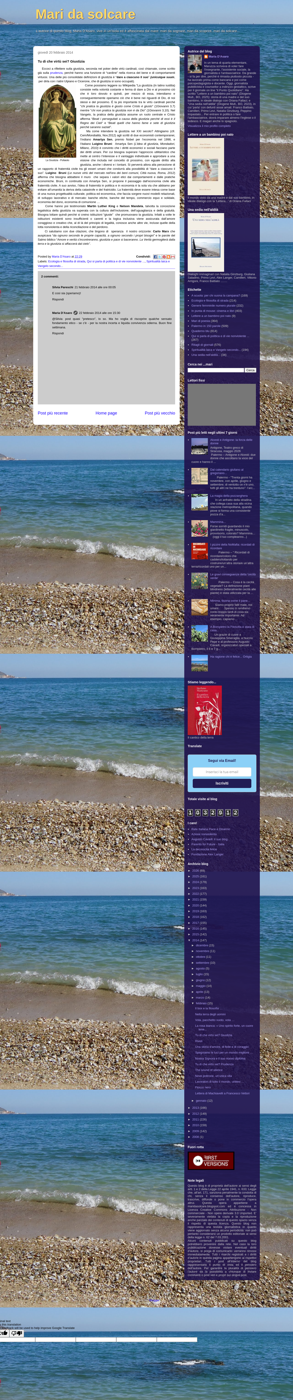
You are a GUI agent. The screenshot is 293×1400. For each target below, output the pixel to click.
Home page (106, 413)
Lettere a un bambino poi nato (211, 316)
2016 (196, 928)
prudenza (56, 72)
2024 (196, 882)
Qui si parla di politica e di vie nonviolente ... (116, 261)
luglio (200, 974)
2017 (196, 923)
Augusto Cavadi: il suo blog (209, 839)
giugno (201, 980)
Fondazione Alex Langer (207, 854)
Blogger (154, 1300)
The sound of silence (208, 1070)
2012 (196, 1113)
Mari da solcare (85, 14)
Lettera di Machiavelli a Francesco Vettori (222, 1093)
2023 (196, 888)
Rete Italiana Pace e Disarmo (210, 829)
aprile (200, 992)
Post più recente (53, 413)
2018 (196, 917)
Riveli (198, 1041)
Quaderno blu (200, 331)
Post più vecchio (160, 413)
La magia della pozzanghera (228, 495)
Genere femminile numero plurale (213, 305)
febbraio (202, 1003)
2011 (196, 1119)
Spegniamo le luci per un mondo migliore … (224, 1052)
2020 (196, 905)
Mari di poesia (200, 321)
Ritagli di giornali (202, 344)
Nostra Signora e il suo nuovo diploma (220, 1058)
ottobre (201, 956)
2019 (196, 911)
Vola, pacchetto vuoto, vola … (214, 1020)
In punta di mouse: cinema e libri (212, 311)
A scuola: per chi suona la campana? (215, 295)
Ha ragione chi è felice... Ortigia (231, 656)
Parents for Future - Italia (207, 844)
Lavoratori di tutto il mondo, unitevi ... (219, 1081)
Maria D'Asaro (61, 256)
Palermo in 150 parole (205, 326)
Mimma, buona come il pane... (230, 600)
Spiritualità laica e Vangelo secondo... (216, 349)
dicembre (202, 945)
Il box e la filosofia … (208, 1008)
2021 (196, 899)
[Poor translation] (16, 1333)
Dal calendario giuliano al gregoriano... (226, 471)
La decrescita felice (204, 849)
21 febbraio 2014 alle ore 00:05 (95, 287)
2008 (196, 1137)
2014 (196, 940)
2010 (196, 1125)
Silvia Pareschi (62, 287)
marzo (200, 997)
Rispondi (58, 299)
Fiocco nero (203, 1087)
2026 (196, 870)
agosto (201, 968)
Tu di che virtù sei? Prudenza (214, 1064)
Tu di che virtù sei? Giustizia (213, 1035)
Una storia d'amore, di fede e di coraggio (222, 1047)
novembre (203, 951)
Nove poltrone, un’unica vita (213, 1076)
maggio (201, 986)
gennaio (201, 1100)
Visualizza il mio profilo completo (209, 126)
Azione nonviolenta (204, 834)
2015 (196, 934)
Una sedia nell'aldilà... (205, 355)
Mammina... (218, 522)
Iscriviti (222, 783)
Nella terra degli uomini (210, 1014)
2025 (196, 876)
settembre (203, 962)
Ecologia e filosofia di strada (66, 261)
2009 (196, 1131)
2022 (196, 893)
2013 (196, 1107)
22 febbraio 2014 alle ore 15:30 (99, 313)
